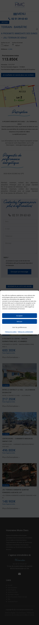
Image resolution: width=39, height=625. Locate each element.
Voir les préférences (19, 327)
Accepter (19, 316)
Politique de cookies (11, 332)
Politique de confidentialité (25, 332)
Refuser (19, 321)
